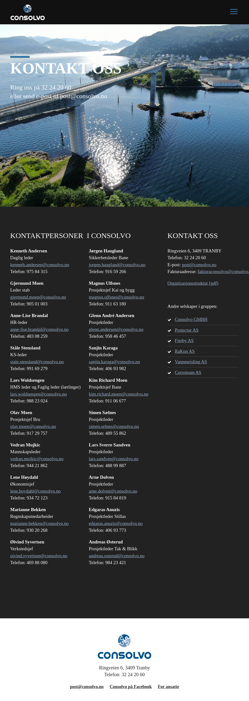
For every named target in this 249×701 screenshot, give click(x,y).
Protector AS (187, 330)
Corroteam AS (188, 372)
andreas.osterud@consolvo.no (116, 555)
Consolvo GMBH (191, 319)
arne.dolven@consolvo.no (113, 491)
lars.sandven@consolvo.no (113, 458)
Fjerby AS (184, 340)
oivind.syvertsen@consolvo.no (38, 555)
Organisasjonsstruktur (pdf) (193, 283)
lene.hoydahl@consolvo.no (35, 491)
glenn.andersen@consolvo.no (116, 329)
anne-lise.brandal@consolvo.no (39, 329)
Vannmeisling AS (191, 361)
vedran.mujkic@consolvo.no (36, 458)
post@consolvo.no (199, 264)
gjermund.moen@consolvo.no (38, 297)
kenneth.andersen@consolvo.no (39, 264)
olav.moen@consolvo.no (33, 426)
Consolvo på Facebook (131, 686)
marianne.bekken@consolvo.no (39, 523)
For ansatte (168, 686)
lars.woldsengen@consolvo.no (38, 394)
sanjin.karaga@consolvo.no (114, 361)
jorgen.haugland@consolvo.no (117, 264)
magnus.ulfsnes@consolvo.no (116, 297)
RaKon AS (185, 351)
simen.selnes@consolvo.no (114, 426)
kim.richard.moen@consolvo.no (118, 394)
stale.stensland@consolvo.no (37, 361)
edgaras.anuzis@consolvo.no (115, 523)
